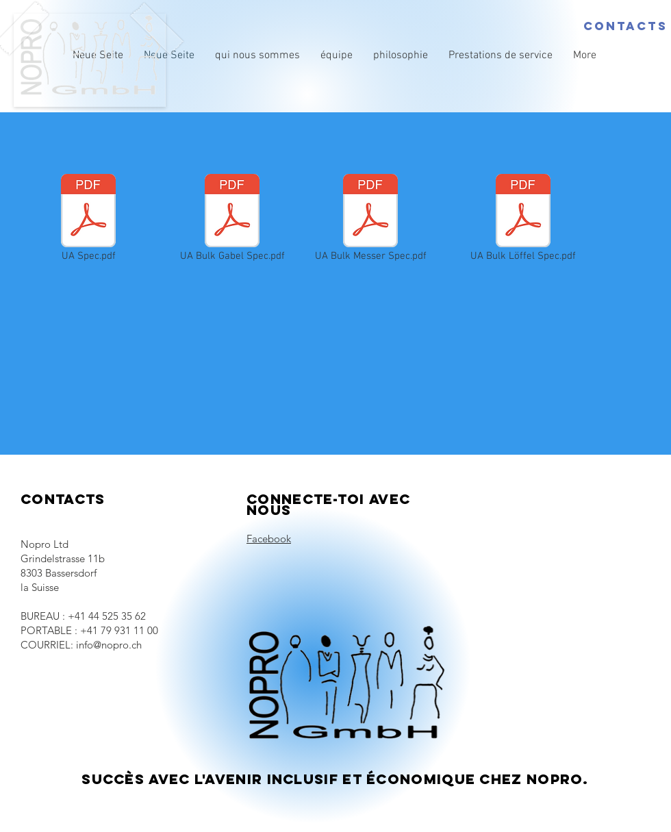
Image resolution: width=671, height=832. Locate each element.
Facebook (268, 538)
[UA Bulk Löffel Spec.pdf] (523, 219)
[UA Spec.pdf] (88, 219)
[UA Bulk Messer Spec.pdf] (370, 219)
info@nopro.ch (109, 644)
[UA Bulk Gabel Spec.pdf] (232, 219)
